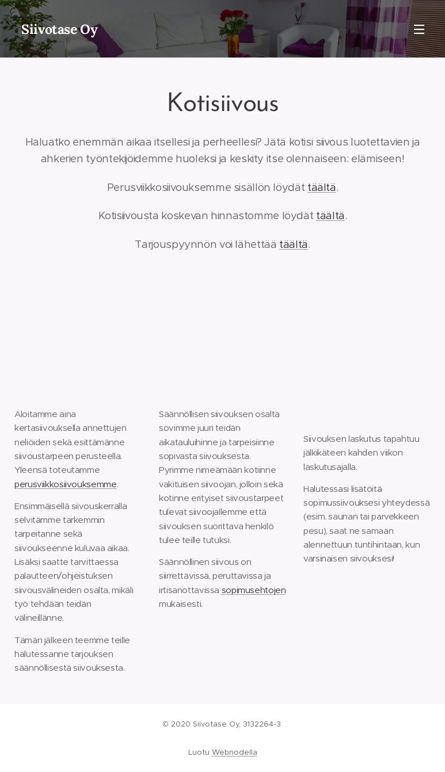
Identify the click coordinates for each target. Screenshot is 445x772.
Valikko (419, 29)
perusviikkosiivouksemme (65, 484)
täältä (321, 187)
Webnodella (234, 752)
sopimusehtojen (254, 589)
